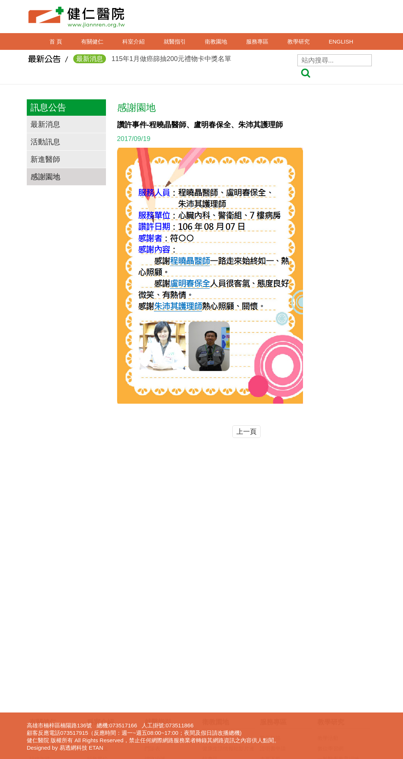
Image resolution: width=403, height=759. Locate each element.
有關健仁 (92, 41)
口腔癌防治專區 (220, 669)
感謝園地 (45, 177)
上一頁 (246, 431)
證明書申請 (273, 627)
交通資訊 (39, 659)
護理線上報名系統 (338, 669)
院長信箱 (270, 617)
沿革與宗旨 (42, 627)
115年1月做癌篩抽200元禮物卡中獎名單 (152, 59)
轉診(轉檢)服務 (162, 690)
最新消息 (45, 124)
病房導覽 (155, 721)
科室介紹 (133, 41)
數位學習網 (330, 627)
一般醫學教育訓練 (338, 638)
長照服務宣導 (275, 700)
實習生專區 (330, 659)
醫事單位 (97, 617)
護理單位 (97, 627)
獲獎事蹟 (39, 648)
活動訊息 (45, 142)
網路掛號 (155, 638)
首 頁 (55, 41)
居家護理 (270, 659)
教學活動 (327, 617)
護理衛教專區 (217, 617)
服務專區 (257, 41)
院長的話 (39, 617)
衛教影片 (212, 648)
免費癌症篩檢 (217, 679)
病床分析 (155, 711)
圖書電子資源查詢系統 (343, 679)
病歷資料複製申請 (281, 648)
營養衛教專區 (217, 690)
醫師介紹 (155, 617)
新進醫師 (45, 159)
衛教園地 (216, 41)
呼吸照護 (270, 669)
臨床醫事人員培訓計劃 (343, 648)
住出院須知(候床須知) (170, 669)
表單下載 (270, 638)
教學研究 (298, 41)
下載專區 (327, 690)
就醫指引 (175, 41)
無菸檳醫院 (215, 659)
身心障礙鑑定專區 (281, 711)
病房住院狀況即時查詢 (171, 700)
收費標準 (155, 679)
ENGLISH (341, 41)
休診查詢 (155, 659)
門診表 (152, 627)
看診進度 (155, 648)
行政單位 (97, 638)
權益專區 (155, 731)
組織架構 (39, 638)
